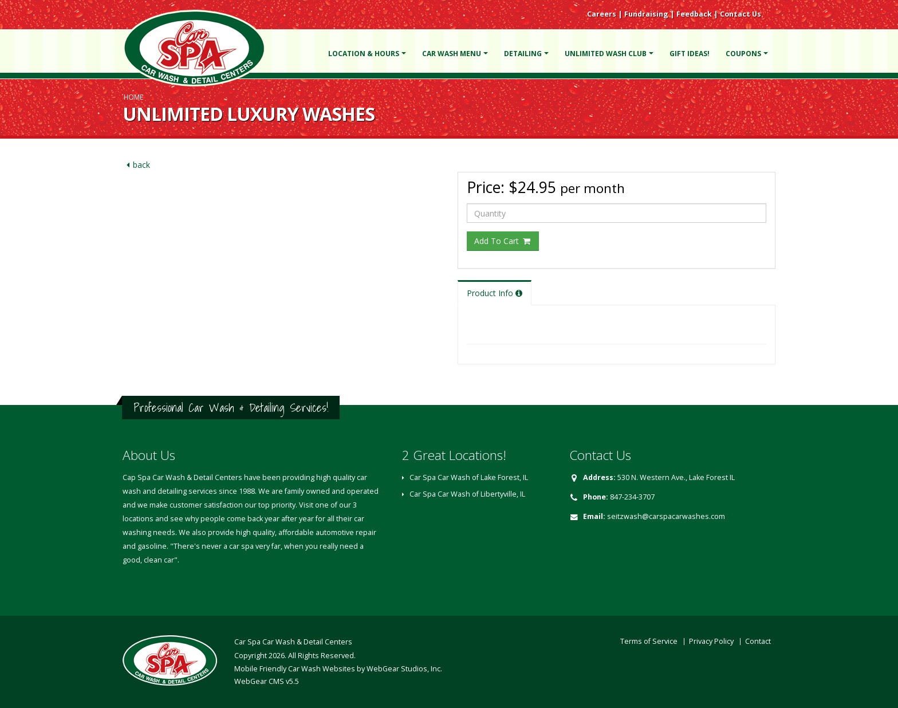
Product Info (494, 293)
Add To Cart (502, 240)
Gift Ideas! (689, 53)
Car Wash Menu (451, 53)
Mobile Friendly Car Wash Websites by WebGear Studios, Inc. (338, 669)
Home (133, 96)
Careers (601, 14)
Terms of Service (649, 641)
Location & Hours (363, 53)
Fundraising (646, 14)
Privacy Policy (711, 641)
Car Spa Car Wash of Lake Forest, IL (468, 477)
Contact (758, 641)
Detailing (523, 53)
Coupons (743, 53)
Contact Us (740, 14)
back (136, 164)
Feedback (694, 14)
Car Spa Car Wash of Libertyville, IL (467, 494)
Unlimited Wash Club (606, 53)
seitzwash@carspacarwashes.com (666, 516)
